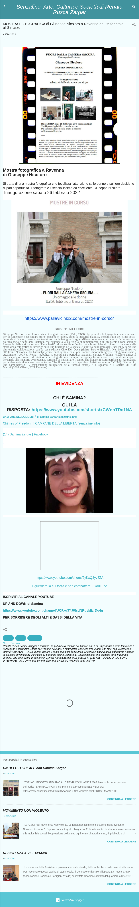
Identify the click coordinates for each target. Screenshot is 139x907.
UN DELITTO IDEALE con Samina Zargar (34, 768)
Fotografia (34, 638)
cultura (8, 638)
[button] (134, 25)
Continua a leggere (121, 799)
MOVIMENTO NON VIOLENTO (26, 810)
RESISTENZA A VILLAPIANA (25, 853)
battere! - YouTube (93, 586)
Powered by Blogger (69, 900)
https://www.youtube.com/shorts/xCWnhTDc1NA (82, 409)
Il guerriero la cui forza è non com (56, 586)
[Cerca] (134, 7)
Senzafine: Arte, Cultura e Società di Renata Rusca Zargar (70, 9)
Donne (20, 638)
